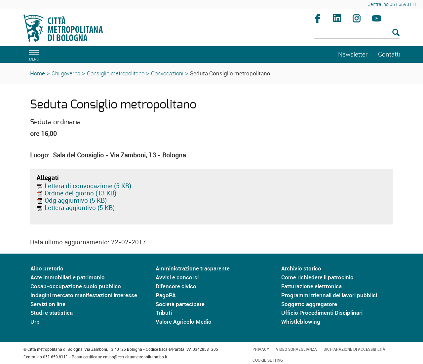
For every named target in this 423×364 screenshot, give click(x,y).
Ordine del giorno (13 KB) (76, 193)
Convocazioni (167, 73)
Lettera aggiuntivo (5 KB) (75, 207)
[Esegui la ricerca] (396, 32)
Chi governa (66, 73)
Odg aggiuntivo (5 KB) (71, 200)
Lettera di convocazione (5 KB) (83, 186)
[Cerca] (357, 33)
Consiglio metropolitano (115, 73)
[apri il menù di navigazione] (33, 54)
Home (37, 73)
